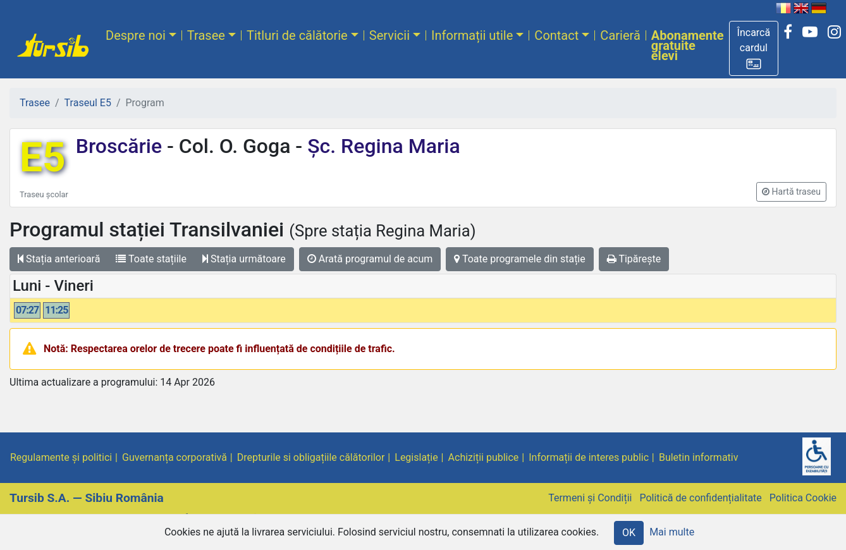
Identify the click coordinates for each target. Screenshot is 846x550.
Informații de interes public (589, 457)
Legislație (416, 457)
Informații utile (472, 35)
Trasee (206, 35)
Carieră (620, 35)
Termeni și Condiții (590, 498)
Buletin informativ (699, 457)
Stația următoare (244, 259)
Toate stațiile (151, 259)
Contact (556, 35)
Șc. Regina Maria (381, 146)
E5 (43, 157)
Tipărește (634, 259)
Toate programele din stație (519, 259)
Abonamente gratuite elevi (687, 45)
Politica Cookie (803, 498)
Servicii (389, 35)
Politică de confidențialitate (700, 498)
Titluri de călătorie (297, 35)
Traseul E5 (87, 103)
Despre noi (136, 35)
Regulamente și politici (61, 457)
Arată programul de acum (369, 259)
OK (628, 533)
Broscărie (121, 146)
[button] (754, 48)
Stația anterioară (59, 259)
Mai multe (671, 532)
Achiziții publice (483, 457)
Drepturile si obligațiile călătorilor (311, 457)
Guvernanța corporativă (174, 457)
